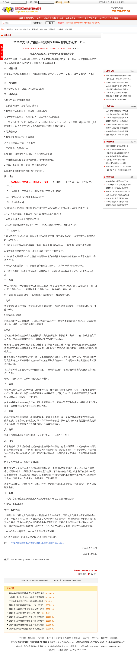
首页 (21, 18)
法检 (54, 18)
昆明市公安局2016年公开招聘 (117, 135)
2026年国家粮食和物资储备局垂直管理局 (26, 625)
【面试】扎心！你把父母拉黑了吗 (118, 170)
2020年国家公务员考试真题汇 (117, 149)
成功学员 (103, 18)
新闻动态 (30, 18)
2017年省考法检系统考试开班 (117, 181)
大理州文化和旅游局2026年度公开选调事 (26, 597)
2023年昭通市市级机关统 (72, 580)
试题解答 (52, 29)
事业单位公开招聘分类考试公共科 (118, 76)
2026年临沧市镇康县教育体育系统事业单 (26, 593)
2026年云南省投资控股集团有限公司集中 (26, 621)
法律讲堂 (69, 23)
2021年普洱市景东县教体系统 (117, 82)
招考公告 (26, 29)
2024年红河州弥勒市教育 (39, 580)
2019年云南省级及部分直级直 (117, 118)
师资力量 (93, 18)
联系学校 (122, 2)
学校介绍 (22, 638)
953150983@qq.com (114, 646)
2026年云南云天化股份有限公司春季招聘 (26, 617)
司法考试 (95, 23)
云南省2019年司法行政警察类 (117, 114)
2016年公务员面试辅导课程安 (117, 188)
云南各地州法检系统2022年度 (117, 111)
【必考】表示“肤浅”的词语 (115, 160)
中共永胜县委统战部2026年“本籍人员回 (26, 601)
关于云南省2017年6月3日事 (116, 99)
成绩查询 (43, 29)
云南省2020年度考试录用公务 (117, 146)
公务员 (46, 18)
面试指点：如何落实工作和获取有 (118, 167)
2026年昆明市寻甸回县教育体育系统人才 (26, 629)
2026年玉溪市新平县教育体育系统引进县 (26, 609)
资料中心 (82, 18)
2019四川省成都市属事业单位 (117, 93)
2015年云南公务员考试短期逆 (117, 205)
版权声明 (104, 638)
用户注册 (50, 638)
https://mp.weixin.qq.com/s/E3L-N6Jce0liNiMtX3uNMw (30, 560)
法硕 (61, 18)
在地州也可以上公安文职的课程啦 (118, 185)
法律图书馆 (78, 23)
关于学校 (102, 2)
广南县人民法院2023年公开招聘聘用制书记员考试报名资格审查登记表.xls (37, 543)
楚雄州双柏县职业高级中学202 (117, 89)
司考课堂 (87, 23)
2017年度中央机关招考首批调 (117, 131)
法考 (38, 18)
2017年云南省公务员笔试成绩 (117, 124)
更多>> (133, 71)
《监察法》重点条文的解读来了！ (118, 153)
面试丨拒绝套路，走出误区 (116, 163)
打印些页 (82, 574)
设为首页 (111, 2)
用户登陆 (40, 638)
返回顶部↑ (114, 638)
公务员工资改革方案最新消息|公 (118, 191)
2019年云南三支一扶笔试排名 (117, 121)
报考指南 (60, 29)
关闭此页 (92, 574)
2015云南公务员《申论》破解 (117, 198)
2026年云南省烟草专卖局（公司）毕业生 (26, 605)
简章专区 (68, 29)
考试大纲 (18, 29)
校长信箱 (114, 18)
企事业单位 (70, 18)
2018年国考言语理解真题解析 (117, 156)
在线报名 (68, 638)
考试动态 (35, 29)
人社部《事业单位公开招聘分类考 (118, 86)
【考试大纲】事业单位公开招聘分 (118, 79)
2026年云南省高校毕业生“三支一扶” (24, 613)
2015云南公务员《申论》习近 (117, 202)
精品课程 (10, 29)
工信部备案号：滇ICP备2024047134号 (73, 650)
